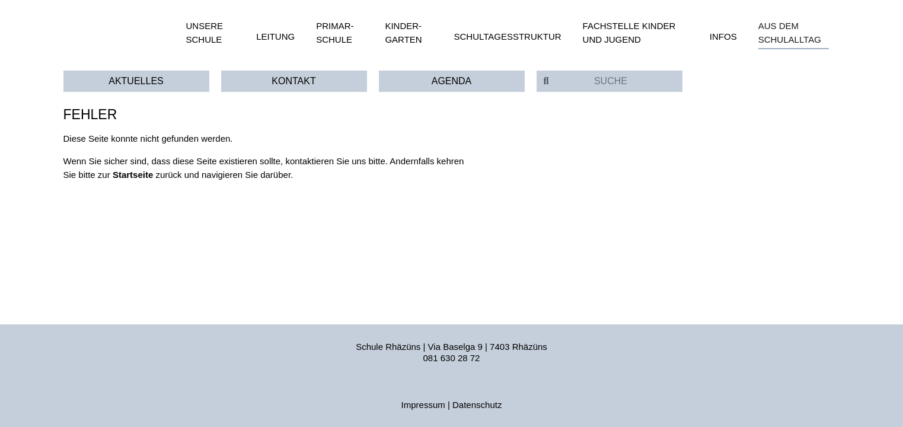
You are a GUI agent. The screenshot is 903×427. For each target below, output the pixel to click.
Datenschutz (477, 405)
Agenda (452, 81)
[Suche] (619, 81)
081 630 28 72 (451, 358)
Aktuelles (136, 81)
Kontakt (293, 81)
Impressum (423, 405)
